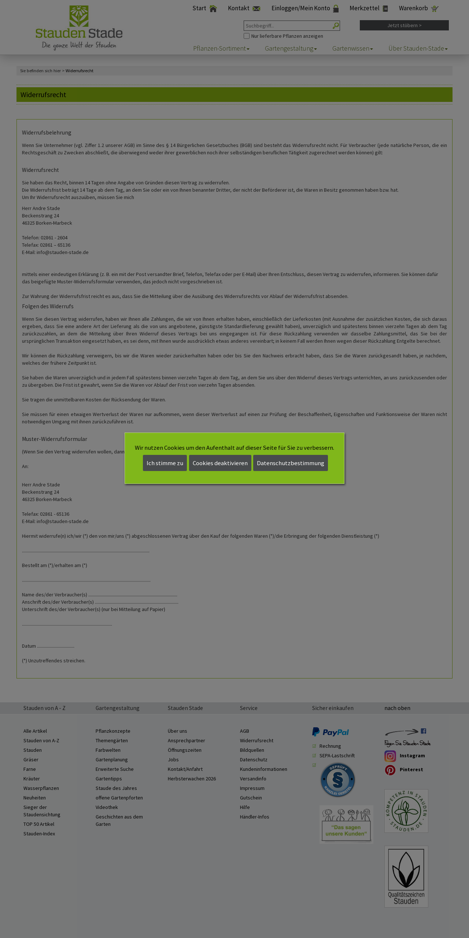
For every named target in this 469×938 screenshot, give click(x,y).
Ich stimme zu (165, 463)
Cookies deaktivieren (220, 463)
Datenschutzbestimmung (290, 463)
